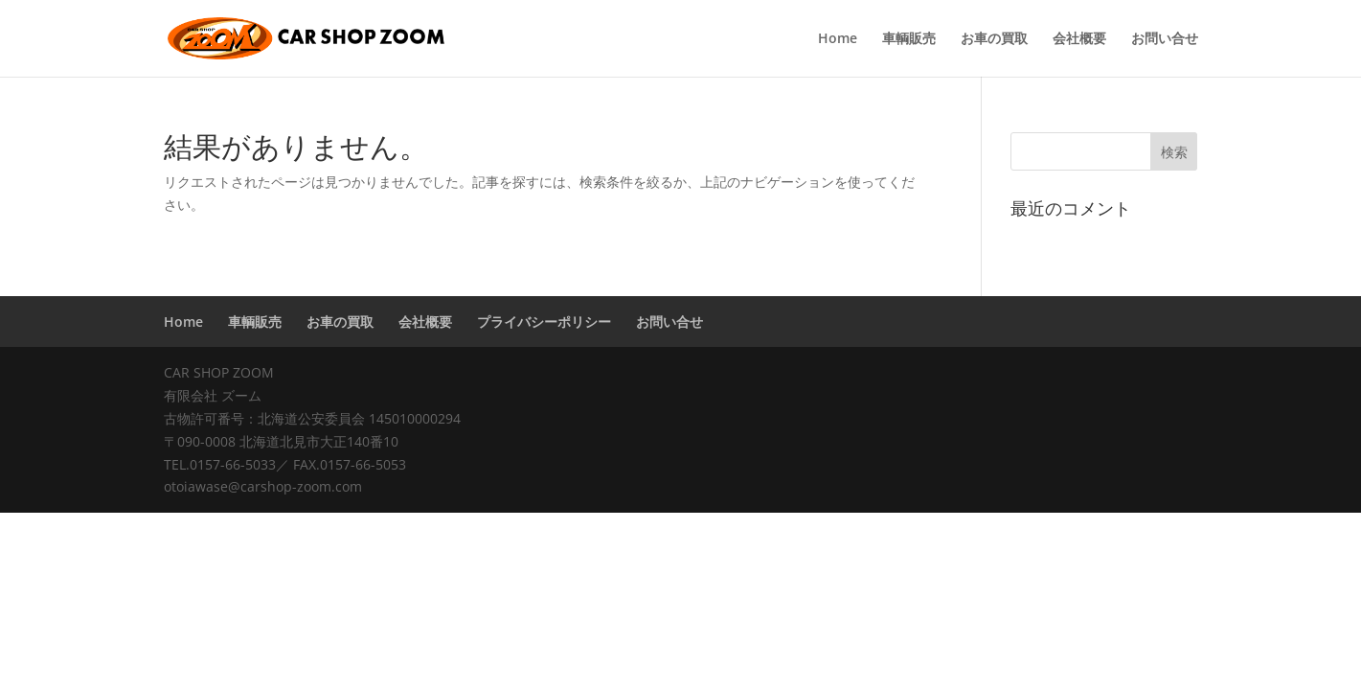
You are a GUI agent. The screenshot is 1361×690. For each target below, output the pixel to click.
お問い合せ (1164, 39)
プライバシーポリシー (544, 321)
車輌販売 (909, 39)
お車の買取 (994, 39)
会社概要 (1079, 39)
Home (837, 39)
